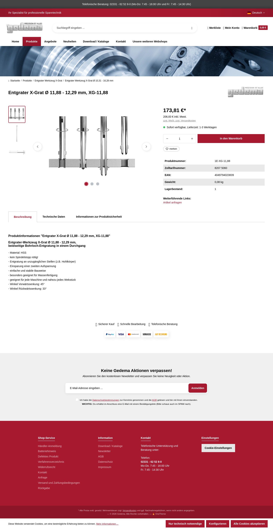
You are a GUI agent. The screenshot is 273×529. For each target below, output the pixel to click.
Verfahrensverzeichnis (51, 461)
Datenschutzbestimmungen (105, 400)
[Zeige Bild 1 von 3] (86, 183)
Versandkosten (129, 510)
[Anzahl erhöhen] (192, 138)
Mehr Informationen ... (107, 524)
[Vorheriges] (37, 146)
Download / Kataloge (110, 446)
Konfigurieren (217, 523)
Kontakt (42, 472)
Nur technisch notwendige (185, 523)
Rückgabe (44, 488)
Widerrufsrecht (46, 467)
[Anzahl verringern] (167, 138)
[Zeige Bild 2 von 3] (91, 183)
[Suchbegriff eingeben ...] (124, 28)
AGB (154, 400)
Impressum (104, 467)
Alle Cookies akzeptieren (249, 523)
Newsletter (104, 451)
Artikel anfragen (172, 202)
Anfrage (42, 477)
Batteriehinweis (47, 451)
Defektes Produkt (48, 456)
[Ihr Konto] (231, 28)
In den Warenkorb (231, 138)
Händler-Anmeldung (50, 446)
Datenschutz (105, 461)
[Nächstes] (146, 146)
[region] (81, 146)
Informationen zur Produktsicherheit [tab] (99, 216)
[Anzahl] (179, 138)
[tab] (22, 217)
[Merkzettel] (214, 28)
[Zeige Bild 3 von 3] (97, 183)
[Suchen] (192, 28)
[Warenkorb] (254, 28)
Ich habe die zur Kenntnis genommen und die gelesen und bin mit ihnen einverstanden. (139, 400)
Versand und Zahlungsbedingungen (59, 482)
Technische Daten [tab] (53, 216)
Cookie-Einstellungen (218, 447)
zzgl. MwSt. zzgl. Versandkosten (179, 120)
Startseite (14, 80)
